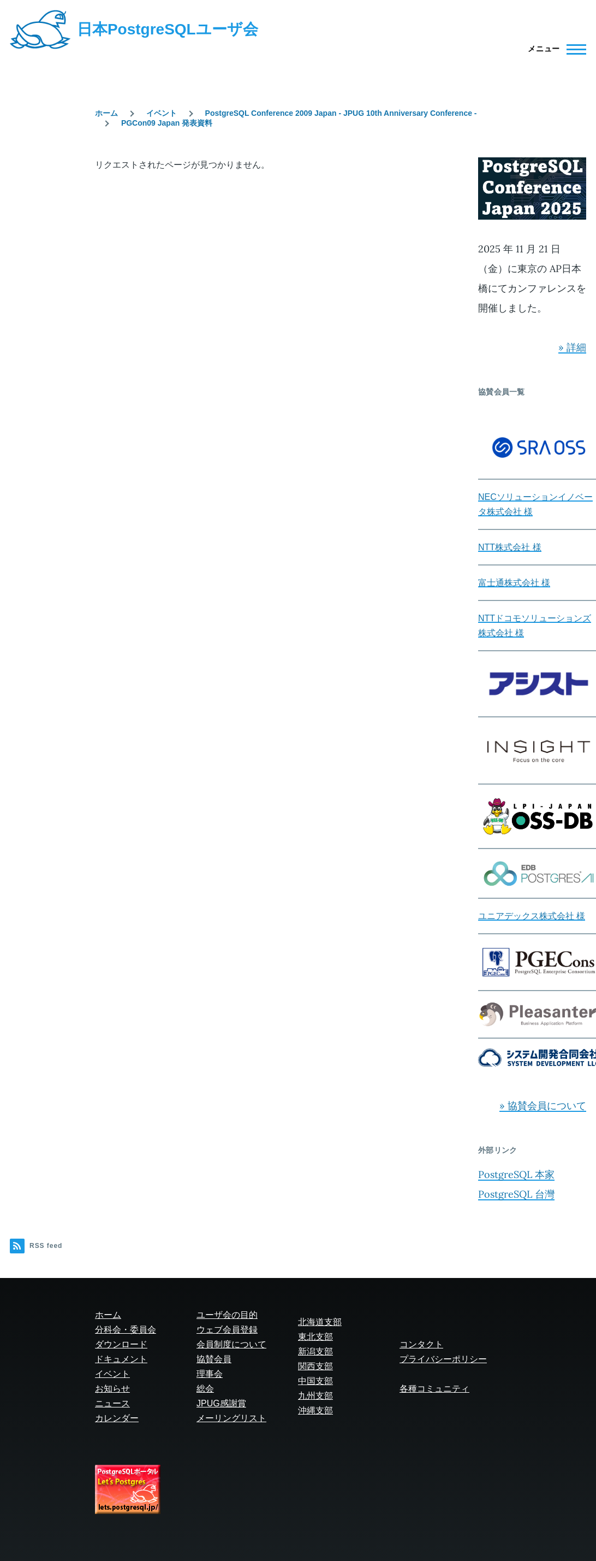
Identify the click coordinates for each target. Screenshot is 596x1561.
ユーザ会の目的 (227, 1315)
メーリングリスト (231, 1418)
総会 (205, 1388)
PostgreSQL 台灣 (516, 1194)
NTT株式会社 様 (509, 547)
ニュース (112, 1403)
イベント (161, 113)
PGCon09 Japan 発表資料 (166, 123)
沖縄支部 (315, 1410)
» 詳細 (572, 347)
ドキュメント (121, 1359)
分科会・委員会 (125, 1329)
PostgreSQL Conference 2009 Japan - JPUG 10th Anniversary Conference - (341, 113)
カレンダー (117, 1418)
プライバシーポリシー (443, 1359)
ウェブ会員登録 (227, 1329)
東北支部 (315, 1336)
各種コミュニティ (434, 1388)
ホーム (106, 113)
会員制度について (231, 1344)
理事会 (209, 1374)
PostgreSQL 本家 (516, 1174)
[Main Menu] (553, 49)
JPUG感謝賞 (221, 1403)
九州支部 (315, 1395)
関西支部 (315, 1366)
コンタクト (421, 1344)
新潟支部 (315, 1351)
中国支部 (315, 1381)
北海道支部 (320, 1322)
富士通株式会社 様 (514, 582)
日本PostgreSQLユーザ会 (167, 29)
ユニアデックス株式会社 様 (531, 916)
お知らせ (112, 1388)
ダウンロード (121, 1344)
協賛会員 (213, 1359)
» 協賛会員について (542, 1105)
